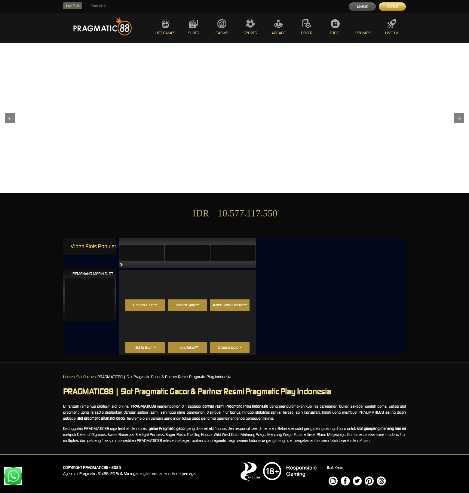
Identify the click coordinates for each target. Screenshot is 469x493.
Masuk (362, 7)
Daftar (392, 7)
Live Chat (72, 6)
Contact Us (98, 6)
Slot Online (85, 376)
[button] (10, 118)
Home (68, 376)
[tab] (141, 253)
